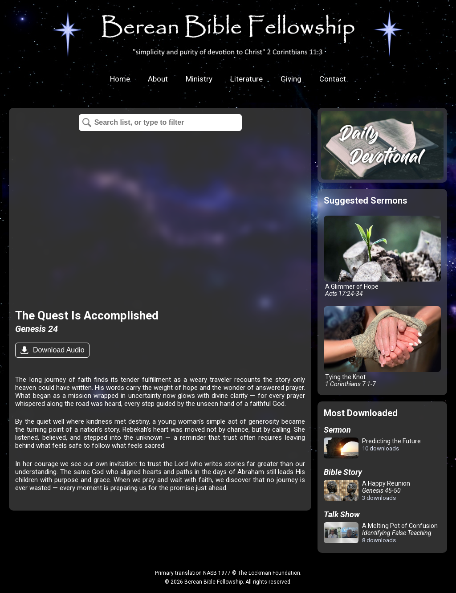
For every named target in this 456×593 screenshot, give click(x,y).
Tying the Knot (382, 347)
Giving (291, 78)
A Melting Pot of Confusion (381, 533)
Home (120, 78)
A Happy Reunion (367, 490)
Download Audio (57, 350)
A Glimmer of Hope (382, 256)
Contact (332, 78)
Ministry (199, 78)
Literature (246, 78)
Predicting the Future (372, 448)
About (158, 78)
